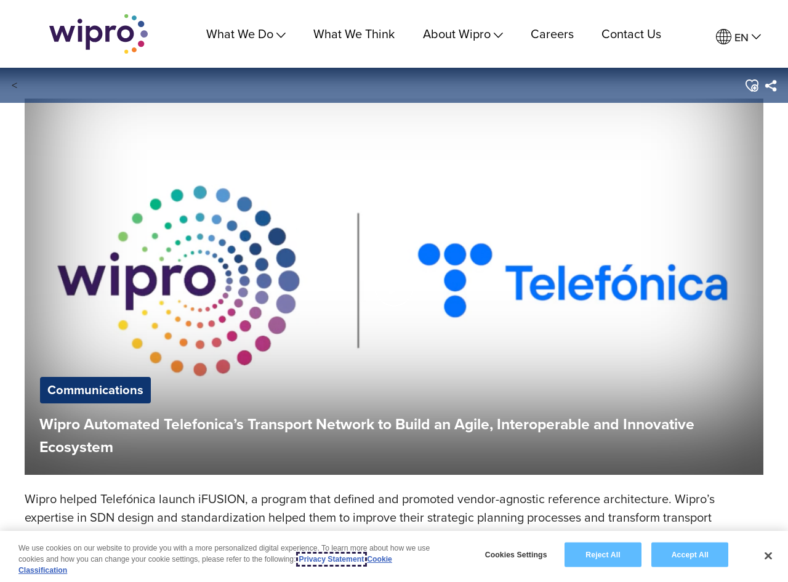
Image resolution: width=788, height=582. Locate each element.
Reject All (602, 555)
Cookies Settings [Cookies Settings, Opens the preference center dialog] (516, 555)
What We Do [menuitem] (246, 33)
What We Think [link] (354, 33)
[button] (750, 85)
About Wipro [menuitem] (463, 33)
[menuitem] (738, 37)
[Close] (768, 555)
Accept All (690, 555)
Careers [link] (552, 33)
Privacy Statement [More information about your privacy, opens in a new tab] (331, 560)
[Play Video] (394, 285)
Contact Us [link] (631, 33)
